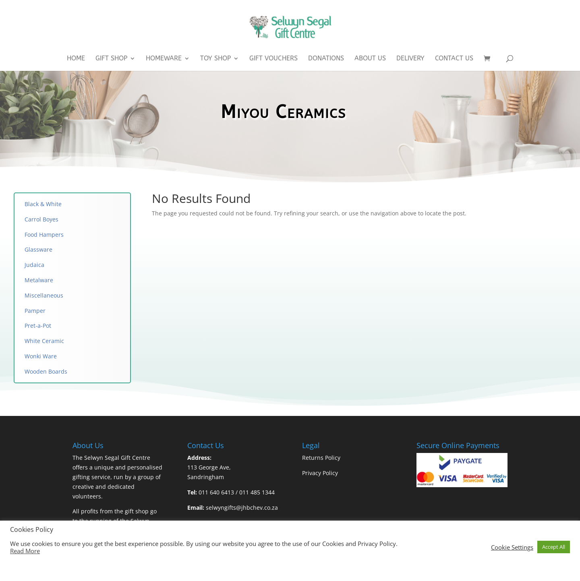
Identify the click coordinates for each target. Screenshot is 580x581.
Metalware (39, 280)
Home (76, 59)
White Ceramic (44, 341)
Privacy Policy (320, 473)
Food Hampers (44, 234)
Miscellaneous (45, 295)
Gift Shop (111, 59)
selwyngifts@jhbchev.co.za (242, 507)
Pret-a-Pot (38, 325)
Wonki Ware (41, 356)
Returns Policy (321, 457)
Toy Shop (215, 59)
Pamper (35, 310)
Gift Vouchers (273, 59)
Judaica (34, 265)
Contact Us (454, 59)
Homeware (164, 59)
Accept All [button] (553, 546)
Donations (326, 59)
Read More (25, 550)
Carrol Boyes (41, 219)
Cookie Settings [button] (512, 547)
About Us (370, 59)
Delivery (410, 59)
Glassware (38, 249)
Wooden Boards (46, 371)
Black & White (43, 204)
